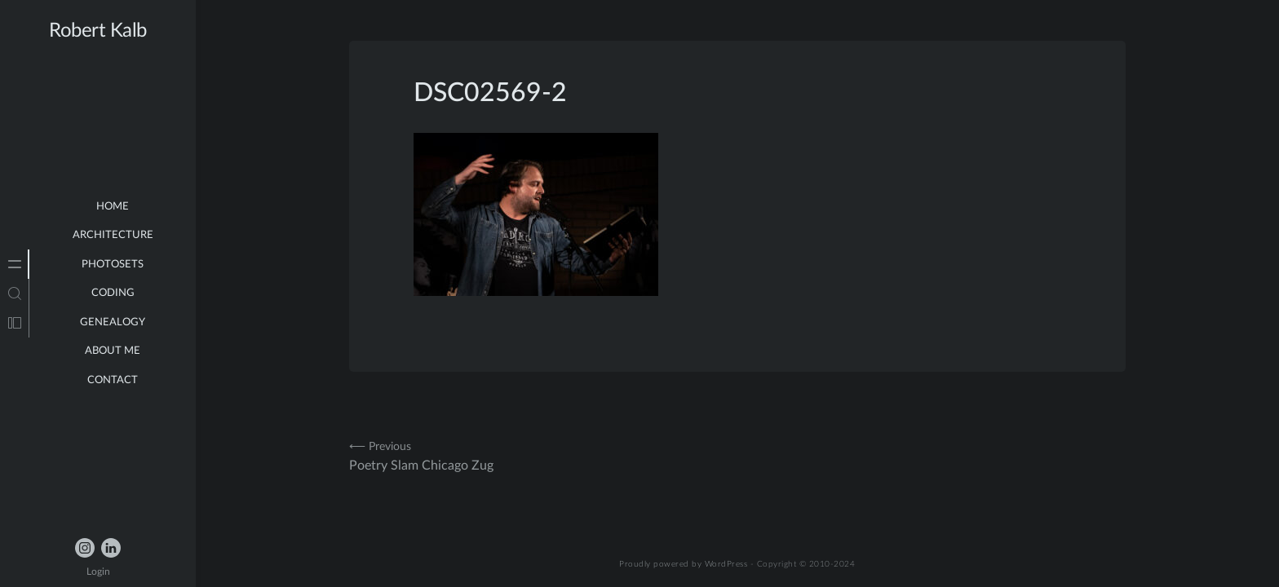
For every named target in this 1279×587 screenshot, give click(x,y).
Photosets (113, 264)
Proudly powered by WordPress (684, 564)
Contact (112, 380)
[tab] (14, 264)
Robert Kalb (98, 31)
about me (112, 351)
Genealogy (112, 322)
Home (112, 206)
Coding (113, 293)
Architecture (113, 235)
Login (98, 571)
